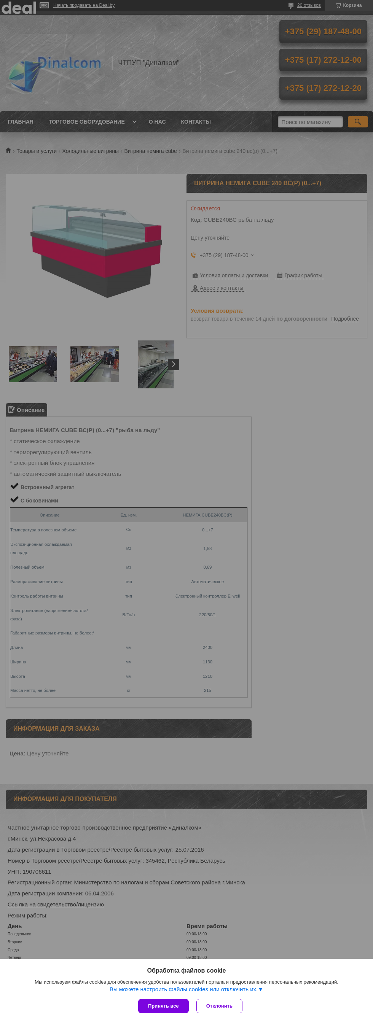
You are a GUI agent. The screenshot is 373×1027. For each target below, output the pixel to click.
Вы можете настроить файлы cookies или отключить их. (184, 989)
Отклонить (219, 1006)
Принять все (163, 1006)
